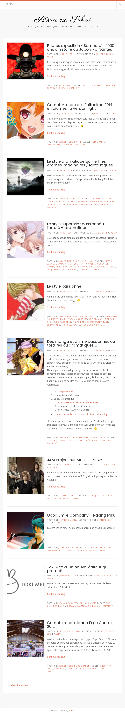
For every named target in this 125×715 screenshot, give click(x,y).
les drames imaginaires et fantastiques (78, 402)
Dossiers (72, 198)
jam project (93, 495)
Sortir (69, 85)
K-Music (92, 603)
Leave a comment (70, 88)
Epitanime (67, 144)
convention (53, 144)
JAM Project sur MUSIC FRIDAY (74, 459)
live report (107, 495)
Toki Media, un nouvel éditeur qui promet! (77, 568)
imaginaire (83, 201)
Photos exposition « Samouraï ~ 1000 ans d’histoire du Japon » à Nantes (80, 47)
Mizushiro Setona (66, 267)
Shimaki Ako (53, 325)
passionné (82, 267)
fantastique (69, 201)
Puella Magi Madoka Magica (76, 204)
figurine (92, 547)
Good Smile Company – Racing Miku (81, 515)
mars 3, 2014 (100, 233)
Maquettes (72, 547)
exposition (89, 85)
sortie (50, 88)
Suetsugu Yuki (85, 325)
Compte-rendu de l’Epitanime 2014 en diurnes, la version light (79, 106)
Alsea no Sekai (62, 20)
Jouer (61, 547)
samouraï (111, 85)
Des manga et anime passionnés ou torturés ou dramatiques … (81, 343)
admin (50, 57)
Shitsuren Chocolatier (102, 267)
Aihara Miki (110, 316)
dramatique (53, 201)
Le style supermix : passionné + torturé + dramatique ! (76, 225)
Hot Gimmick (96, 319)
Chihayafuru (69, 319)
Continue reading (57, 76)
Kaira (71, 710)
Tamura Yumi (70, 269)
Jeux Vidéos (81, 550)
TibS (58, 88)
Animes (62, 198)
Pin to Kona (79, 322)
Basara (51, 264)
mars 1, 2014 (100, 350)
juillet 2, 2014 (103, 54)
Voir (80, 198)
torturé (83, 269)
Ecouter (63, 495)
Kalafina (82, 606)
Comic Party (98, 142)
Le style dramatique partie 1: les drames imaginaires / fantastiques (80, 163)
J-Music (73, 495)
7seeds (108, 261)
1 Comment (79, 144)
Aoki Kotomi (54, 319)
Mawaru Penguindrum (102, 201)
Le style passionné (64, 286)
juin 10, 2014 (100, 113)
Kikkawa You (92, 668)
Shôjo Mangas (81, 261)
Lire (69, 261)
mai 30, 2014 (99, 170)
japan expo (59, 668)
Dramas (62, 603)
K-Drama (71, 606)
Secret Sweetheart (97, 322)
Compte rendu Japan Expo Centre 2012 (79, 624)
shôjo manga (100, 204)
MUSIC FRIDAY (54, 498)
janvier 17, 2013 (105, 575)
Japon (61, 85)
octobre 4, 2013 (106, 464)
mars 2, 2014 (100, 291)
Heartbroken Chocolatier (94, 264)
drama (59, 264)
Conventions (65, 142)
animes (96, 198)
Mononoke (53, 204)
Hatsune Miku (66, 550)
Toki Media (94, 606)
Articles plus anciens (18, 685)
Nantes (100, 85)
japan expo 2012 (75, 668)
